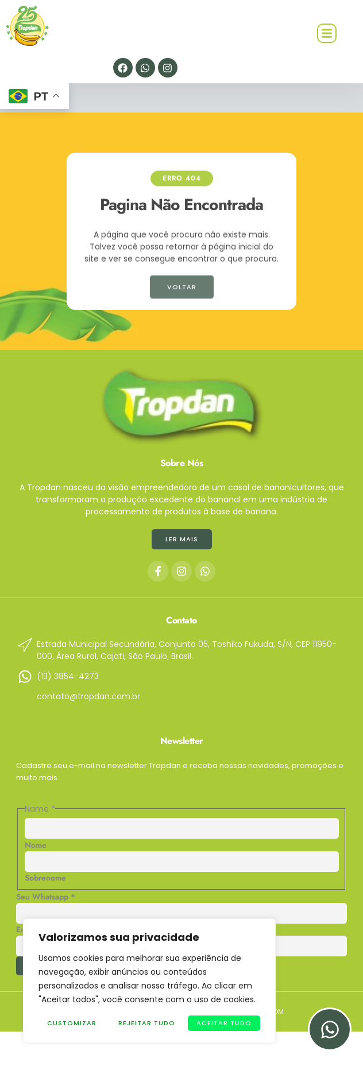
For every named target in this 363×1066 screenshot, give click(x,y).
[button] (327, 33)
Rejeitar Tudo (146, 1023)
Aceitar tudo (224, 1023)
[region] (149, 980)
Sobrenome (45, 877)
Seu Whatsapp (45, 896)
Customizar (71, 1023)
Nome (36, 845)
